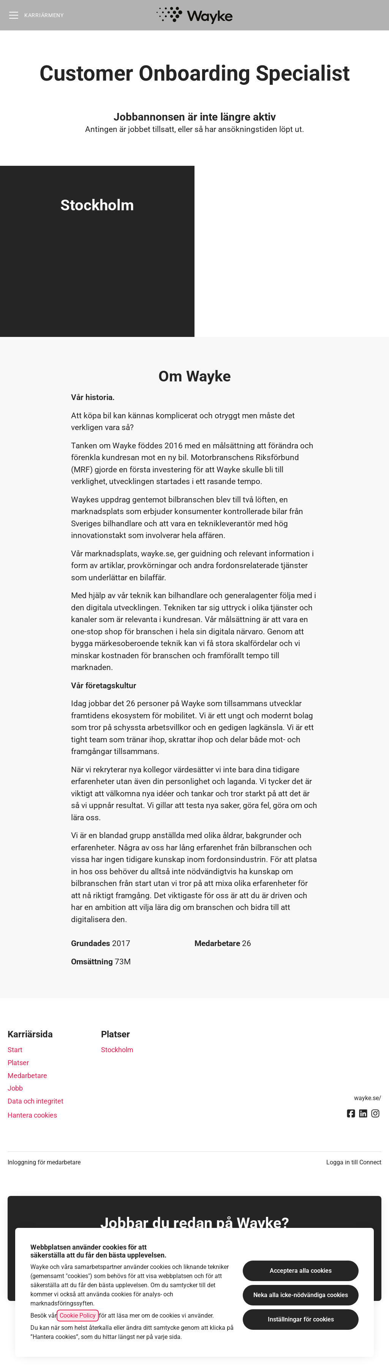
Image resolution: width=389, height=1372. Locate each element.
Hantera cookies (32, 1115)
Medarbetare (27, 1076)
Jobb (15, 1088)
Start (15, 1050)
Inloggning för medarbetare (44, 1162)
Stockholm (117, 1050)
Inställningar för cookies (301, 1319)
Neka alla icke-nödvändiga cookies (300, 1295)
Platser (18, 1063)
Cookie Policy (78, 1315)
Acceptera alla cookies (301, 1270)
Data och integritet (35, 1101)
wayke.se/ (367, 1098)
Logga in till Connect (353, 1162)
